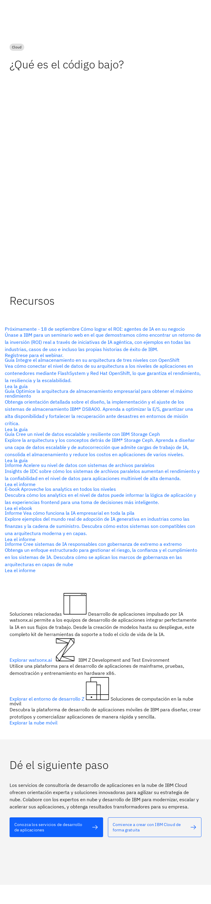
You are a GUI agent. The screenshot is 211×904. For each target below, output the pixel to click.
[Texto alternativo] (103, 342)
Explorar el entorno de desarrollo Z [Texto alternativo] (47, 699)
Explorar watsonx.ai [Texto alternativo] (31, 660)
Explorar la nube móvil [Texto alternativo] (33, 723)
